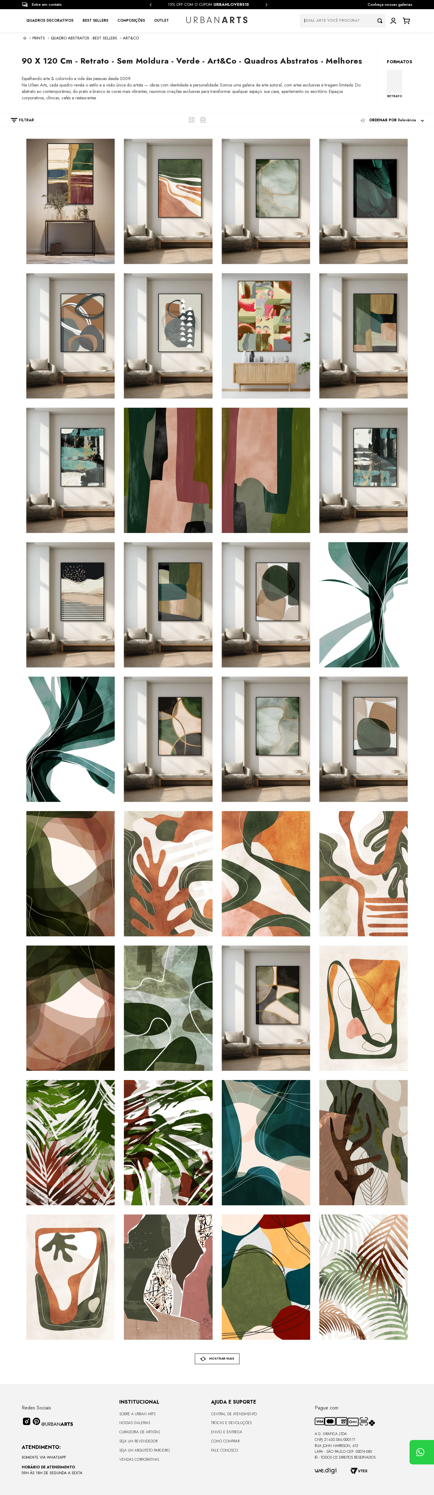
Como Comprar (225, 1441)
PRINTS (38, 38)
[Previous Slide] (150, 5)
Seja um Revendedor (138, 1441)
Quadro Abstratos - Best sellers (84, 38)
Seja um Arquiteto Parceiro (144, 1450)
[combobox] (342, 21)
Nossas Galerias (134, 1423)
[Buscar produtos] (381, 21)
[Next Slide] (266, 5)
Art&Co (131, 38)
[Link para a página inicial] (25, 37)
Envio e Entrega (226, 1432)
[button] (19, 120)
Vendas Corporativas (139, 1459)
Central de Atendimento (234, 1414)
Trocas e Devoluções (231, 1423)
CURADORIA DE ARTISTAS (139, 1432)
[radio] (191, 120)
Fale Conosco (224, 1450)
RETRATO (394, 96)
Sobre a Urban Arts (137, 1414)
